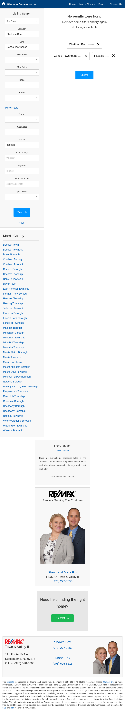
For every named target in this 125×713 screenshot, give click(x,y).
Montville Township (13, 347)
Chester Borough (12, 269)
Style (21, 42)
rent (12, 708)
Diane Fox (62, 658)
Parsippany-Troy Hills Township (20, 386)
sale (4, 708)
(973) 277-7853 (62, 581)
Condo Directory (62, 450)
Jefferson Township (13, 308)
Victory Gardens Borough (17, 420)
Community (22, 152)
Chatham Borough (13, 259)
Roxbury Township (13, 416)
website (10, 682)
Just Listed (22, 127)
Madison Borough (13, 327)
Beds (21, 80)
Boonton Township (13, 249)
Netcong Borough (12, 381)
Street (22, 139)
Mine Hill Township (13, 342)
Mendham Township (14, 337)
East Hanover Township (16, 288)
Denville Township (13, 279)
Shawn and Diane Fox (62, 572)
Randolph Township (14, 396)
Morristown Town (12, 362)
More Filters (11, 107)
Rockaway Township (14, 411)
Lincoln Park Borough (15, 318)
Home (72, 4)
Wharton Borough (13, 430)
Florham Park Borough (15, 293)
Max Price (22, 67)
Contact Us (116, 4)
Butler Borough (11, 254)
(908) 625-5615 (62, 663)
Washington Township (15, 425)
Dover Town (9, 283)
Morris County (87, 4)
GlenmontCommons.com (21, 4)
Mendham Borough (13, 332)
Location (22, 29)
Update (85, 75)
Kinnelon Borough (13, 313)
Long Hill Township (13, 322)
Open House (22, 191)
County (21, 114)
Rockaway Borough (14, 406)
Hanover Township (13, 298)
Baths (22, 92)
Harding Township (13, 303)
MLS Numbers (22, 178)
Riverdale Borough (13, 401)
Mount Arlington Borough (16, 367)
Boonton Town (11, 244)
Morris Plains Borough (15, 352)
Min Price (22, 54)
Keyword (22, 165)
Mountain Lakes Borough (17, 376)
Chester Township (13, 274)
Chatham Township (13, 264)
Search (102, 4)
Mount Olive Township (15, 371)
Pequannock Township (15, 391)
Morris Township (12, 357)
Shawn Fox (62, 642)
